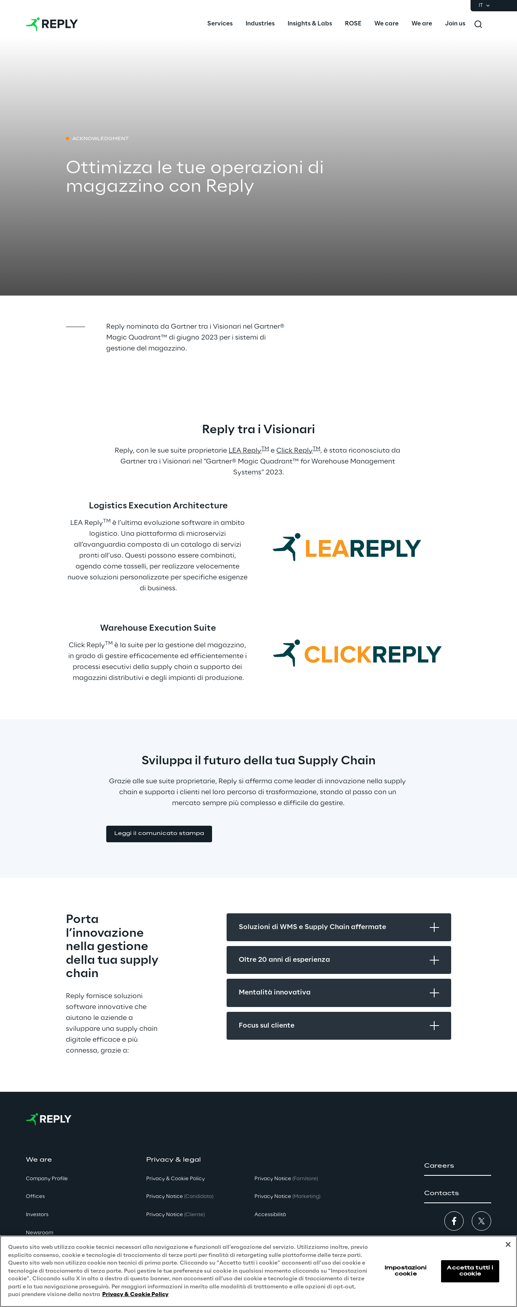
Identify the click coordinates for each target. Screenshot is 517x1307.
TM (265, 448)
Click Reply (294, 450)
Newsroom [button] (39, 1233)
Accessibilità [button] (270, 1214)
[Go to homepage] (52, 24)
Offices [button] (35, 1196)
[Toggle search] (478, 24)
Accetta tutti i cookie (470, 1270)
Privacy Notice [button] (179, 1196)
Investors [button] (37, 1214)
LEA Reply (245, 450)
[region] (258, 1271)
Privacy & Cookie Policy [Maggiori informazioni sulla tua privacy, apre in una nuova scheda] (135, 1295)
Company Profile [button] (47, 1178)
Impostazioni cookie (406, 1270)
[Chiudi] (508, 1244)
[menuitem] (220, 24)
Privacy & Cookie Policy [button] (175, 1178)
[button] (159, 834)
